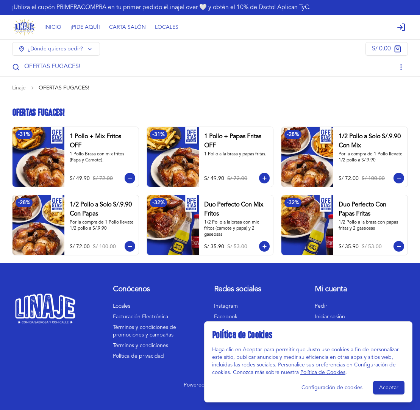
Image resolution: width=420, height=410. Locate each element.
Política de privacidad (138, 356)
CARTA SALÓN (127, 27)
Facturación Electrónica (140, 316)
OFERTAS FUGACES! (52, 67)
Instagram (226, 306)
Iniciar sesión (330, 316)
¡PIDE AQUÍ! (85, 27)
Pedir (321, 306)
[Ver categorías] (401, 67)
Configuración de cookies (331, 387)
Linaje (19, 88)
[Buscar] (16, 67)
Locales (121, 306)
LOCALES (166, 27)
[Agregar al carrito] (130, 178)
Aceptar (388, 387)
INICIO (52, 27)
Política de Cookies (322, 372)
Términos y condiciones (140, 345)
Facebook (225, 316)
